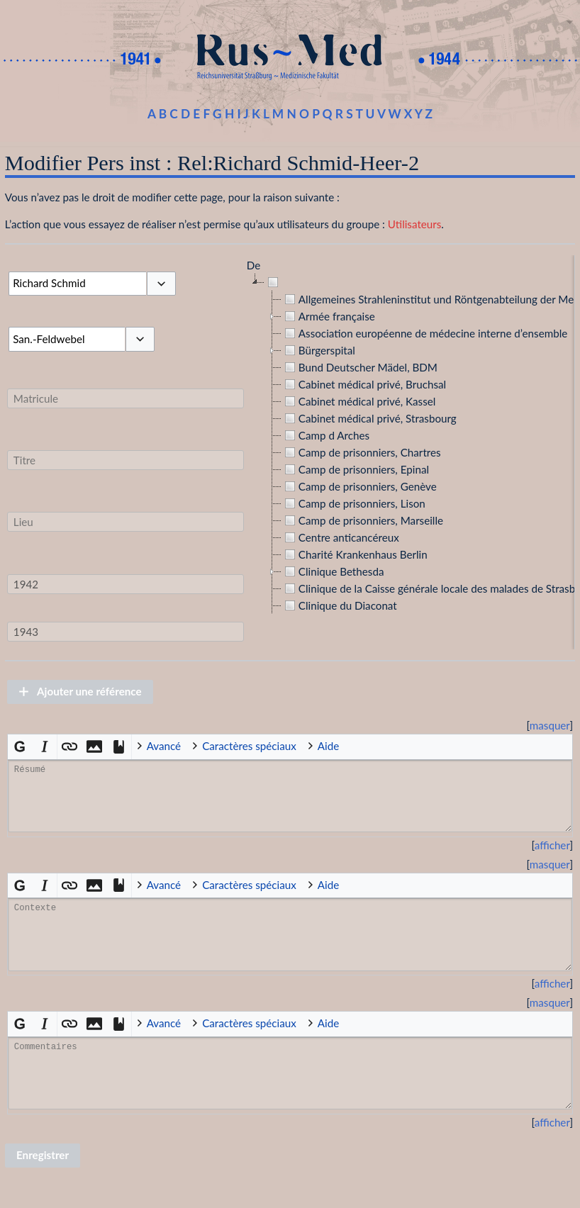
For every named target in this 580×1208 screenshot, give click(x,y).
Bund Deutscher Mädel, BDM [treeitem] (359, 367)
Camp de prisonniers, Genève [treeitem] (359, 486)
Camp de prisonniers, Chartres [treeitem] (361, 452)
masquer (550, 725)
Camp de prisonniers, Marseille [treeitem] (362, 520)
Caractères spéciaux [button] (249, 745)
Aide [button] (328, 745)
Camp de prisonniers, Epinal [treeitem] (355, 469)
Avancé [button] (164, 745)
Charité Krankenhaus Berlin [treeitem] (354, 554)
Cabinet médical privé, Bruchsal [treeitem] (363, 384)
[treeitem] (274, 282)
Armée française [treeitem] (328, 316)
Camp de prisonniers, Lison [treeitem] (353, 503)
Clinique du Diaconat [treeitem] (339, 605)
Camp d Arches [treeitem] (325, 435)
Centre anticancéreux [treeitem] (340, 537)
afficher (552, 845)
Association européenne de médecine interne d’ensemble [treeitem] (424, 333)
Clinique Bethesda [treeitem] (332, 571)
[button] (161, 284)
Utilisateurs (415, 224)
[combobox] (77, 284)
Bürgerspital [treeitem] (318, 350)
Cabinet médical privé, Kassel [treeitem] (358, 401)
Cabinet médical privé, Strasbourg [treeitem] (369, 418)
